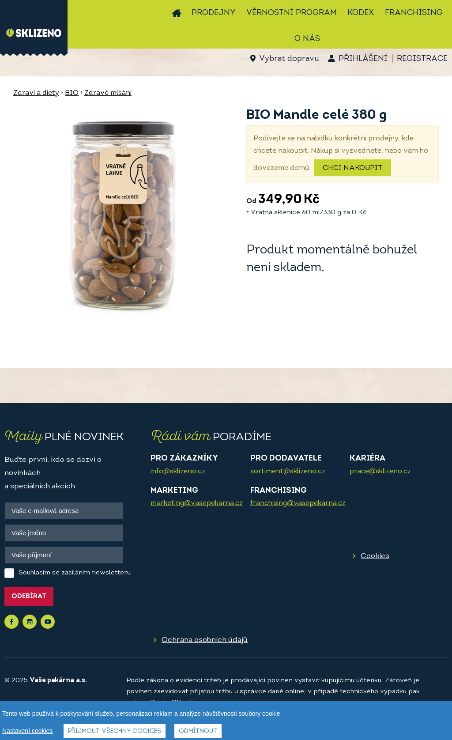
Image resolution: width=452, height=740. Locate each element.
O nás (307, 39)
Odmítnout (198, 732)
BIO (72, 93)
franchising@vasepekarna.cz (298, 503)
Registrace (422, 59)
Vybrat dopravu (289, 59)
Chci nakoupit (352, 168)
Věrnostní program (291, 13)
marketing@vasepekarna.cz (197, 503)
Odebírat (28, 596)
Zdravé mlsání (108, 93)
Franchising (414, 13)
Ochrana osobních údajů (205, 640)
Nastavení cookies (27, 731)
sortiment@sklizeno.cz (287, 471)
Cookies (375, 556)
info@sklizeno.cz (178, 471)
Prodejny (214, 13)
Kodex (360, 13)
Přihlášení (363, 59)
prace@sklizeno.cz (380, 471)
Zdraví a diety (36, 93)
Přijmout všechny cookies (114, 732)
